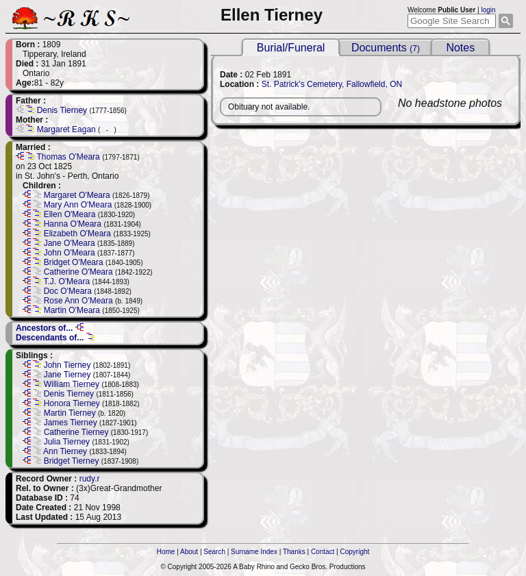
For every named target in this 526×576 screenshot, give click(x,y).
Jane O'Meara (69, 243)
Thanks (294, 551)
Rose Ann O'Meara (78, 300)
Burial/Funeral (291, 47)
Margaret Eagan (66, 129)
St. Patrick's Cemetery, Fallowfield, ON (332, 84)
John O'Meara (69, 253)
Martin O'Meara (72, 310)
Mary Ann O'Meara (78, 205)
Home (166, 551)
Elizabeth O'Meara (77, 233)
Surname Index (254, 551)
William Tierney (71, 384)
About (189, 551)
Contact (322, 551)
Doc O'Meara (68, 291)
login (488, 10)
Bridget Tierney (71, 461)
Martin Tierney (70, 413)
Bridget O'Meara (73, 262)
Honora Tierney (72, 403)
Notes (460, 47)
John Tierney (67, 365)
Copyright (355, 551)
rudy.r (89, 479)
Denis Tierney (62, 110)
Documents (385, 47)
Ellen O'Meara (70, 214)
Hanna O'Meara (72, 224)
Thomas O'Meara (67, 157)
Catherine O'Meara (78, 272)
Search (214, 551)
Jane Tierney (67, 374)
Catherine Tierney (76, 432)
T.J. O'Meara (66, 281)
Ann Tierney (65, 451)
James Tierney (70, 422)
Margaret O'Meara (77, 195)
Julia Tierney (67, 442)
